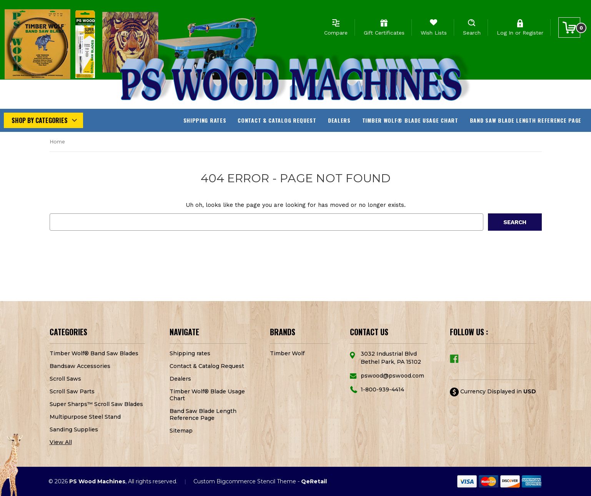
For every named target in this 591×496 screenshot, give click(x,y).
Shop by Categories (40, 120)
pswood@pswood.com (392, 375)
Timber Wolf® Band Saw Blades (94, 353)
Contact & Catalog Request (277, 120)
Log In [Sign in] (505, 33)
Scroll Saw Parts (72, 391)
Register (533, 33)
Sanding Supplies (74, 429)
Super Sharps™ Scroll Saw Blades (96, 404)
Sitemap (181, 430)
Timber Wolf (287, 353)
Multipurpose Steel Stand (85, 416)
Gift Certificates (384, 33)
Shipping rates (204, 120)
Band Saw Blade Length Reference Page (525, 120)
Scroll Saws (65, 378)
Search (472, 33)
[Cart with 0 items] (569, 27)
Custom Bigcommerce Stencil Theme (244, 481)
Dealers (339, 120)
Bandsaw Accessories (80, 366)
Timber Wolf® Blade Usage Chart (410, 120)
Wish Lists (434, 33)
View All (61, 442)
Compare (336, 33)
